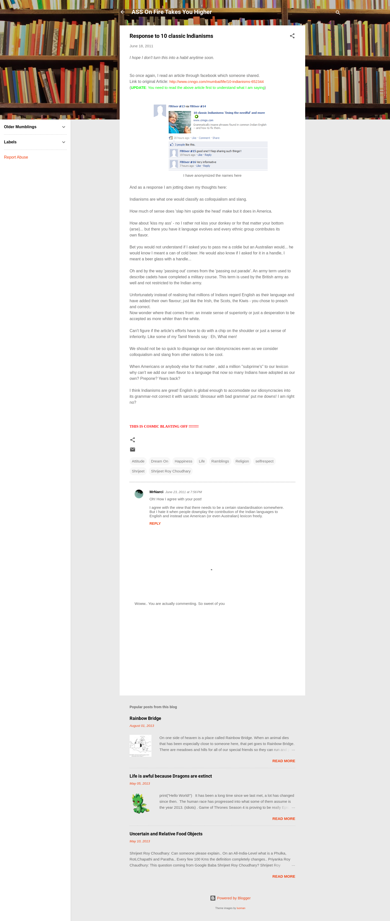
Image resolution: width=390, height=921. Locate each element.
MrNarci (156, 492)
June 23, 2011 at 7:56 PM (183, 492)
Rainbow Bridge (145, 718)
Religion (242, 461)
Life (202, 461)
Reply (155, 523)
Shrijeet (138, 471)
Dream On (159, 461)
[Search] (338, 13)
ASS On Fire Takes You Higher (172, 11)
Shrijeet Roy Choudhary (171, 471)
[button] (292, 37)
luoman (241, 908)
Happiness (183, 461)
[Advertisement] (325, 100)
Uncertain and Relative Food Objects (166, 833)
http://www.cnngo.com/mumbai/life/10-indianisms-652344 (216, 81)
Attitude (138, 461)
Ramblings (220, 461)
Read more (283, 761)
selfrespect (264, 461)
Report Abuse (16, 157)
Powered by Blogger (230, 898)
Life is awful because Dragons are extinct (171, 776)
